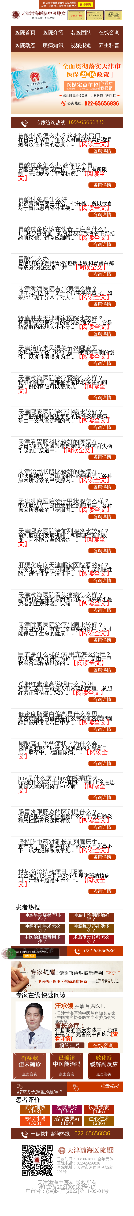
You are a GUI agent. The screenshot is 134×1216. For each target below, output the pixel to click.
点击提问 (109, 1085)
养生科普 (109, 45)
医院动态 (25, 45)
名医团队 (80, 32)
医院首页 (25, 32)
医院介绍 (53, 32)
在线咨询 (109, 32)
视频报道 (80, 45)
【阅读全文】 (94, 144)
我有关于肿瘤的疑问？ (39, 1091)
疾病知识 (53, 45)
